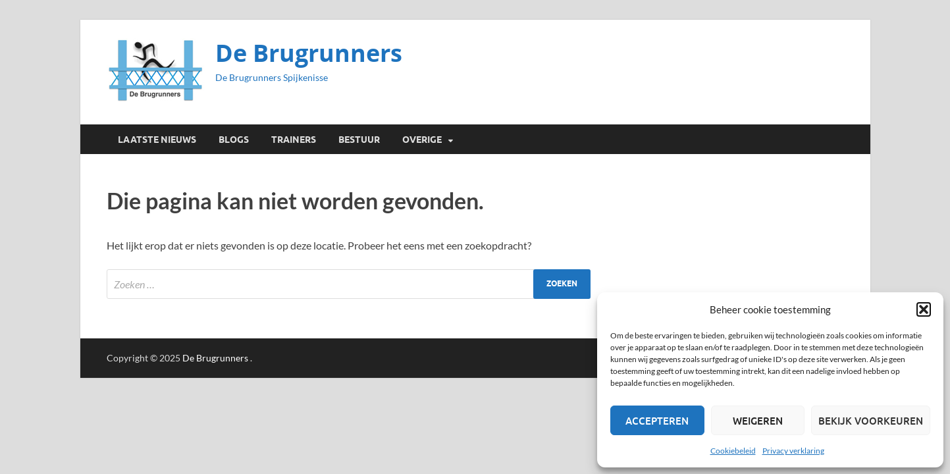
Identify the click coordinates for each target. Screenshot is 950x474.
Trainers (293, 139)
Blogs (234, 139)
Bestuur (359, 139)
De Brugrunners (308, 53)
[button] (923, 309)
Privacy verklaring (793, 451)
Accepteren (657, 421)
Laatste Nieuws (157, 139)
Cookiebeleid (733, 451)
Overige (422, 139)
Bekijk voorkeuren (870, 421)
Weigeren (758, 421)
